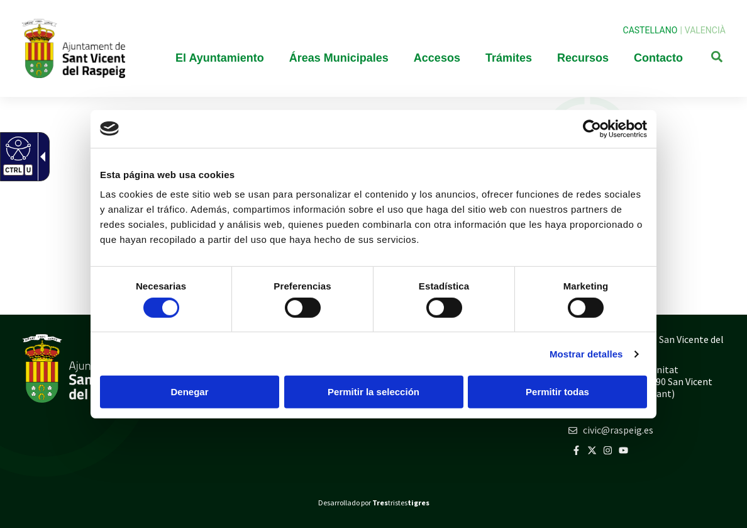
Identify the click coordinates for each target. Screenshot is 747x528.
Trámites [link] (508, 58)
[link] (592, 128)
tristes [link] (400, 502)
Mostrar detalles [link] (586, 354)
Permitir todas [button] (557, 391)
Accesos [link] (437, 58)
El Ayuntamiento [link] (219, 58)
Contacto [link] (658, 58)
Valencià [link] (705, 30)
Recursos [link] (583, 58)
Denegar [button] (189, 391)
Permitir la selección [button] (373, 391)
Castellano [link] (650, 30)
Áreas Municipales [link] (339, 58)
